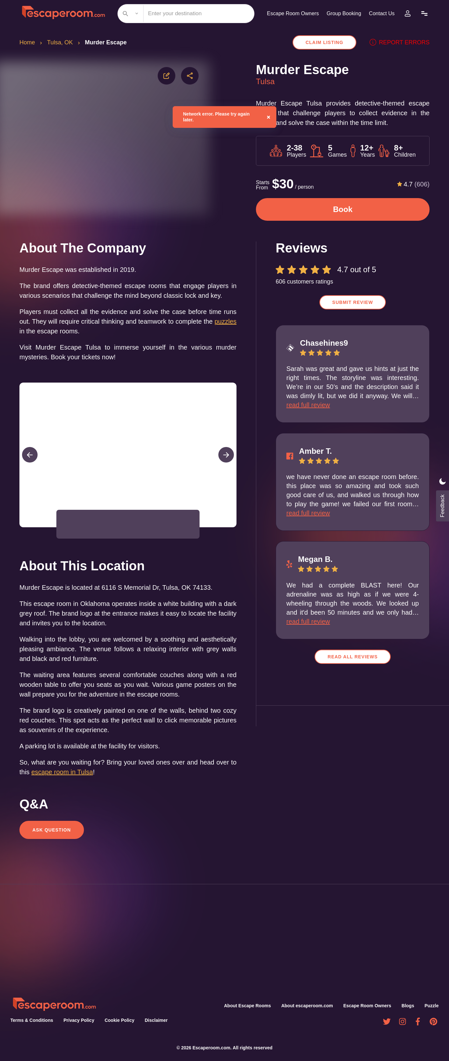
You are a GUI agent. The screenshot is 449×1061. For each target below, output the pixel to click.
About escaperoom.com (308, 1005)
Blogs (408, 1005)
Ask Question (51, 839)
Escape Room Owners (288, 13)
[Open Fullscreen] (234, 536)
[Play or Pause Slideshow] (21, 536)
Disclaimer (153, 1020)
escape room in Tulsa (72, 781)
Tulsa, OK (60, 42)
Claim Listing (330, 42)
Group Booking (341, 13)
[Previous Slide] (30, 464)
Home (27, 42)
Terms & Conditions (31, 1020)
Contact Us (381, 13)
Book (342, 209)
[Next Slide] (226, 464)
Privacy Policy (77, 1020)
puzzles (42, 340)
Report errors (402, 42)
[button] (75, 533)
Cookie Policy (117, 1020)
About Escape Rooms (248, 1005)
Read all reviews (352, 656)
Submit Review (352, 302)
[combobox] (183, 13)
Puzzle (432, 1005)
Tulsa (265, 81)
